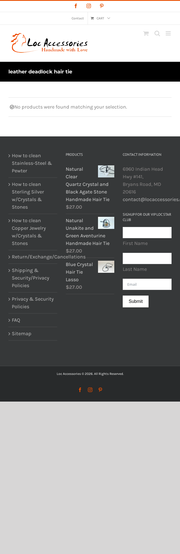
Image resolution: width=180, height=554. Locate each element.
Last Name (135, 269)
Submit (136, 301)
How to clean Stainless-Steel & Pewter (32, 163)
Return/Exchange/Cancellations (33, 257)
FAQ (16, 320)
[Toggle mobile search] (157, 33)
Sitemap (21, 333)
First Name (135, 243)
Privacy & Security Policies (33, 303)
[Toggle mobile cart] (146, 33)
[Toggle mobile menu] (169, 33)
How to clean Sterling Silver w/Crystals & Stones (28, 195)
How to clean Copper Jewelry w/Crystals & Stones (29, 231)
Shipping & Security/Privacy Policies (30, 278)
